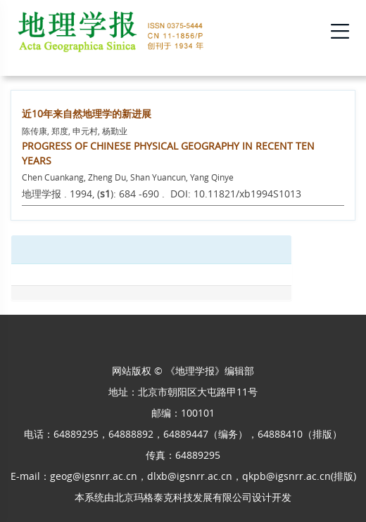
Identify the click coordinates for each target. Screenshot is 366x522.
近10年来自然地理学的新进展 (86, 113)
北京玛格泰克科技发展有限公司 (183, 497)
